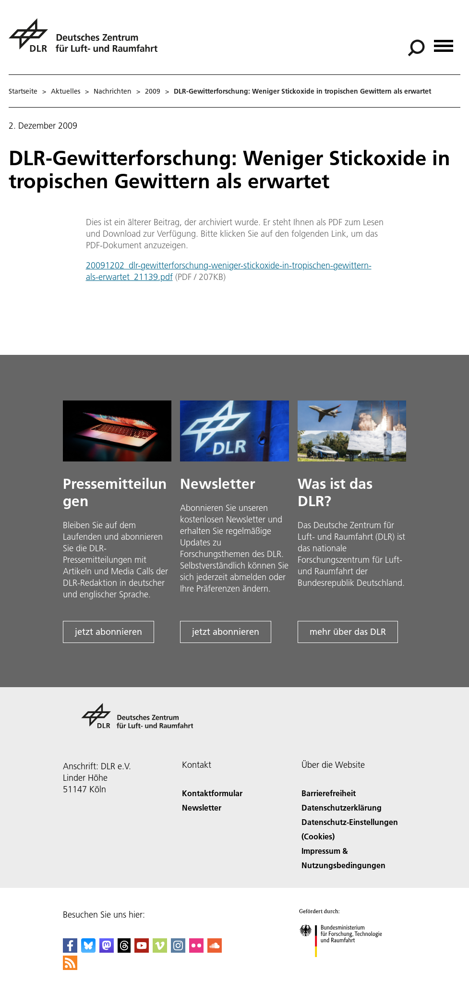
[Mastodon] (106, 949)
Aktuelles (65, 91)
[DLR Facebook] (70, 949)
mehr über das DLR (348, 631)
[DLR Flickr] (196, 949)
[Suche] (416, 48)
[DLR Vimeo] (160, 949)
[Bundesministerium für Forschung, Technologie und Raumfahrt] (346, 965)
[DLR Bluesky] (88, 949)
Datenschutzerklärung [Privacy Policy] (341, 807)
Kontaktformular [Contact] (212, 793)
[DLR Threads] (124, 949)
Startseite (23, 91)
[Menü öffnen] (443, 42)
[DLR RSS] (70, 966)
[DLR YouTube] (141, 949)
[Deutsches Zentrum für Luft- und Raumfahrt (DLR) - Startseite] (87, 40)
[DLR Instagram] (178, 949)
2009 (152, 91)
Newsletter (201, 807)
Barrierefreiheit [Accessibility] (328, 793)
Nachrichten (113, 91)
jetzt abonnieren (108, 631)
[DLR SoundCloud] (214, 949)
